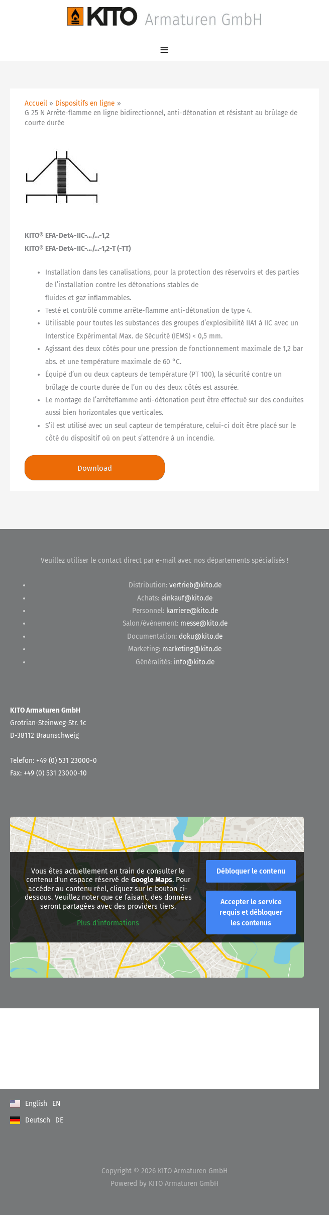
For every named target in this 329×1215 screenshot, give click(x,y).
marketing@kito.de (192, 649)
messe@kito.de (204, 623)
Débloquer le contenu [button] (250, 871)
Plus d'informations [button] (108, 923)
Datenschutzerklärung (43, 1058)
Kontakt (22, 1018)
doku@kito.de (201, 636)
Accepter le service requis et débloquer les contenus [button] (251, 913)
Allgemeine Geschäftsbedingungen (62, 1038)
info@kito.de (194, 662)
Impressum (26, 1078)
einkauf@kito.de (186, 598)
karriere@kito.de (192, 610)
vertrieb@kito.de (195, 585)
